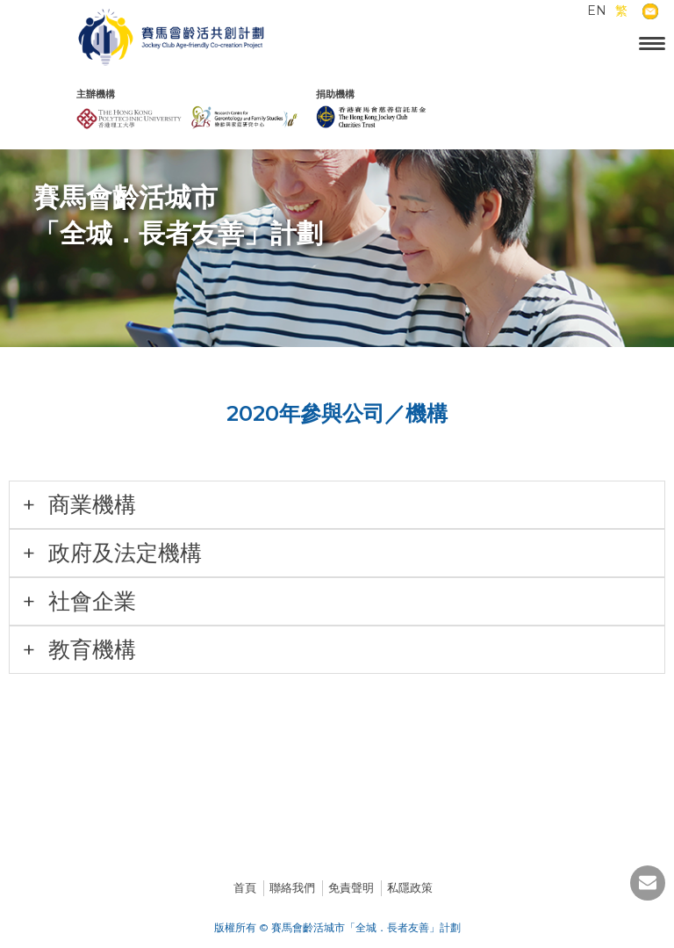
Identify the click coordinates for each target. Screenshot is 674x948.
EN (596, 10)
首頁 (244, 887)
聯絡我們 (292, 887)
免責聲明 (351, 887)
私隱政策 (410, 887)
